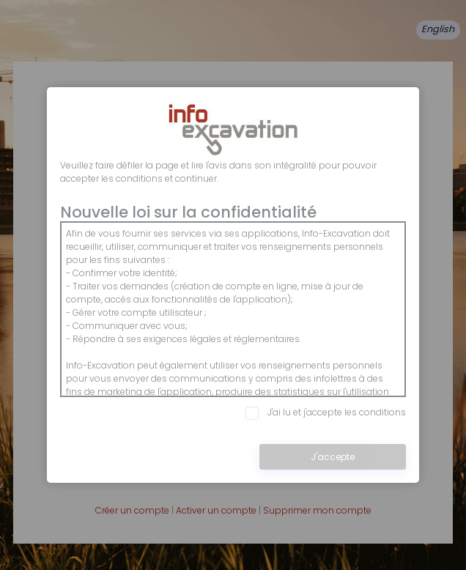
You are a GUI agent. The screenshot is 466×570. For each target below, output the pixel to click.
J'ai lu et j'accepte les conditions (325, 412)
